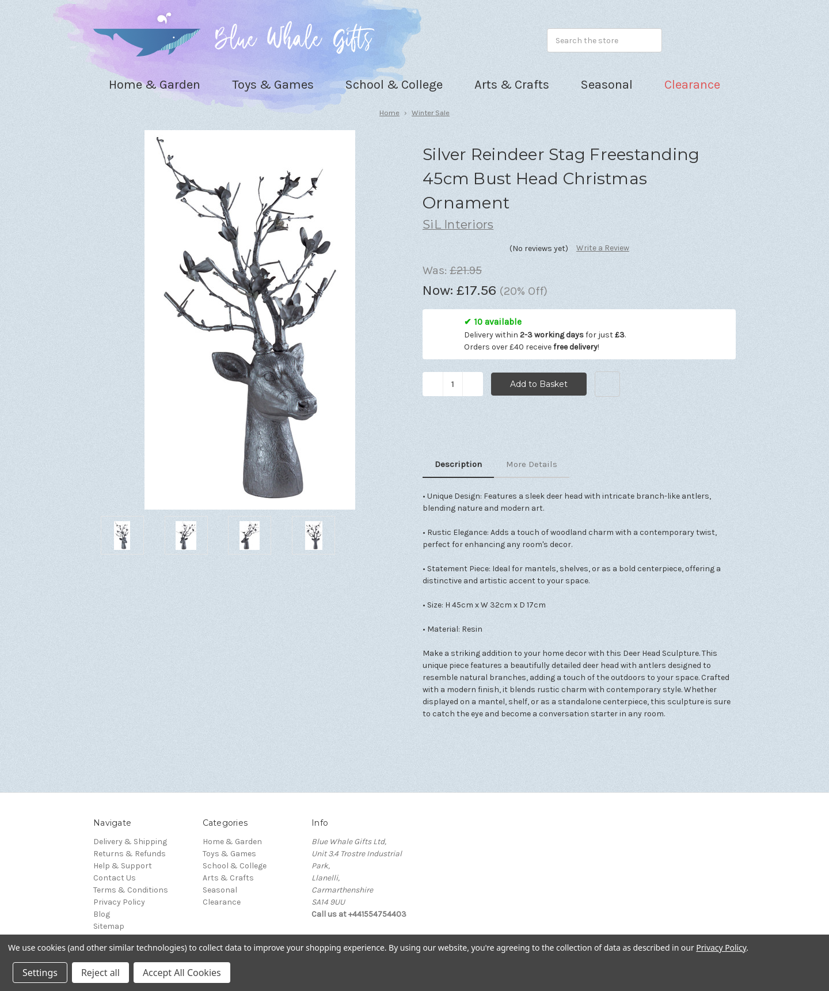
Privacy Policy (119, 902)
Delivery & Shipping (130, 841)
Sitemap (108, 926)
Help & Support (122, 866)
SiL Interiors (458, 224)
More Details (531, 464)
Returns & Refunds (129, 854)
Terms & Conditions (130, 890)
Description (458, 464)
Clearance (692, 84)
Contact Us (114, 878)
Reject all (100, 972)
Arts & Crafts (228, 878)
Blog (101, 914)
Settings (40, 972)
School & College (235, 866)
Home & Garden (232, 841)
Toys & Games (229, 854)
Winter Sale (431, 112)
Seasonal (220, 890)
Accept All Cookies (182, 972)
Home (389, 112)
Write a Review (602, 248)
